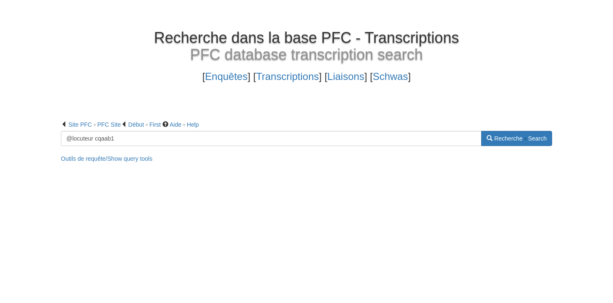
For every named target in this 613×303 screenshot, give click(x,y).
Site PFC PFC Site (94, 124)
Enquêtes (226, 76)
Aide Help (184, 124)
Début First (144, 124)
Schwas (390, 76)
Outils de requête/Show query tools (106, 158)
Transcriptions (287, 76)
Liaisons (345, 76)
